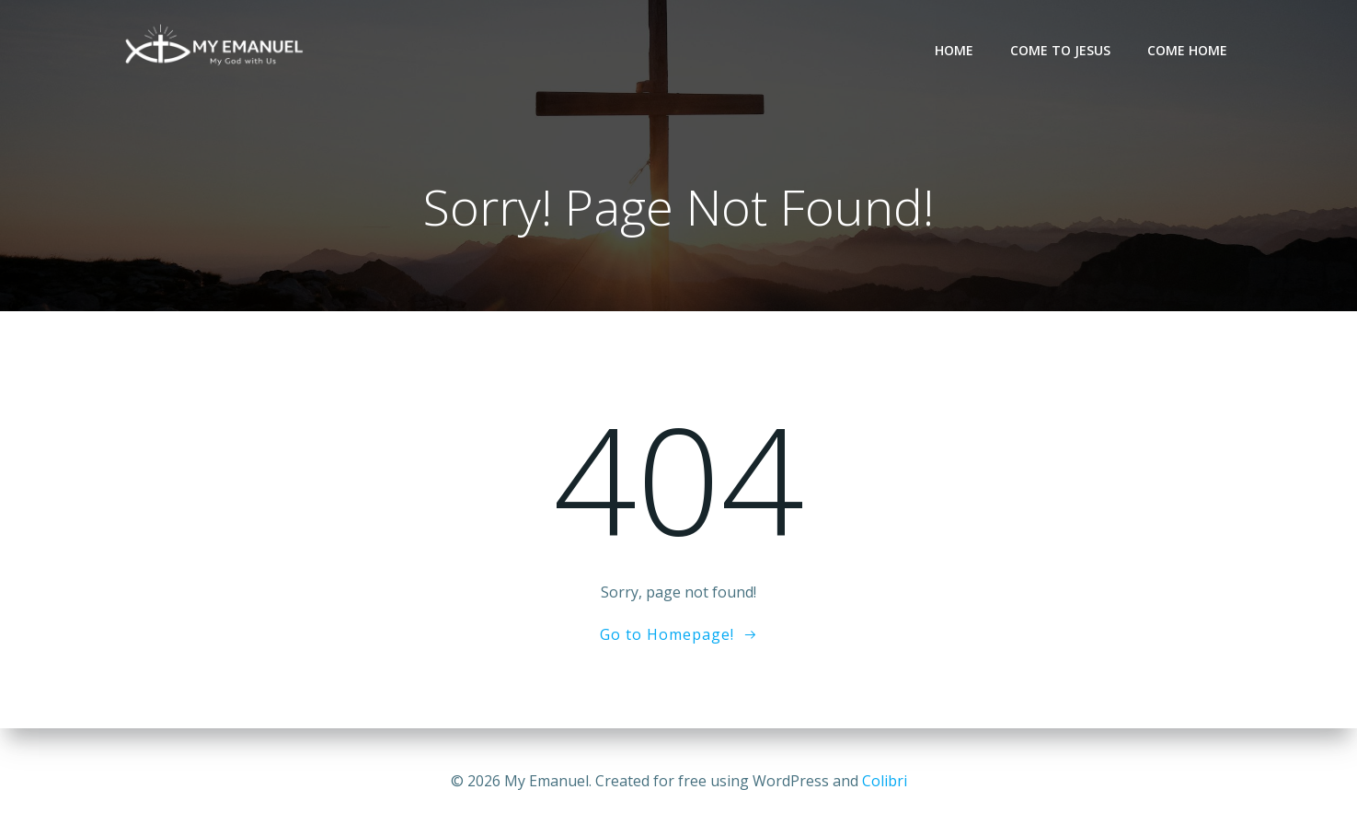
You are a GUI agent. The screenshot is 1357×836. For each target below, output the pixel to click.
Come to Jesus (1060, 50)
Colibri (884, 781)
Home (954, 50)
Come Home (1187, 50)
